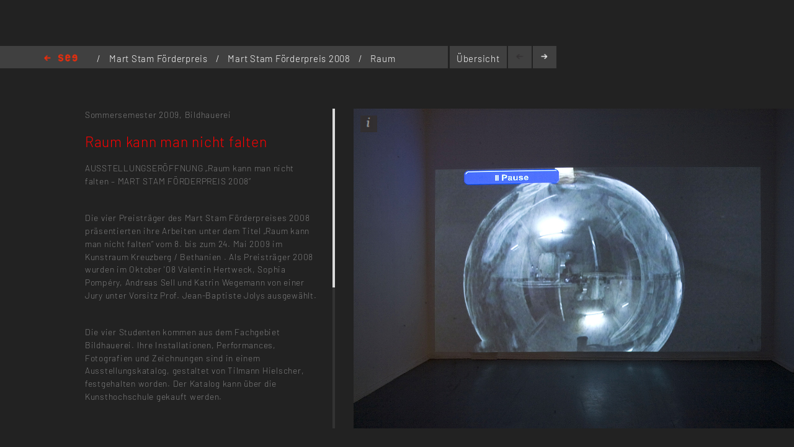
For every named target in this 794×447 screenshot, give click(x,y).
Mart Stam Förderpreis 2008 (290, 58)
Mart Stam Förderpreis (159, 58)
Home (61, 58)
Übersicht (478, 58)
